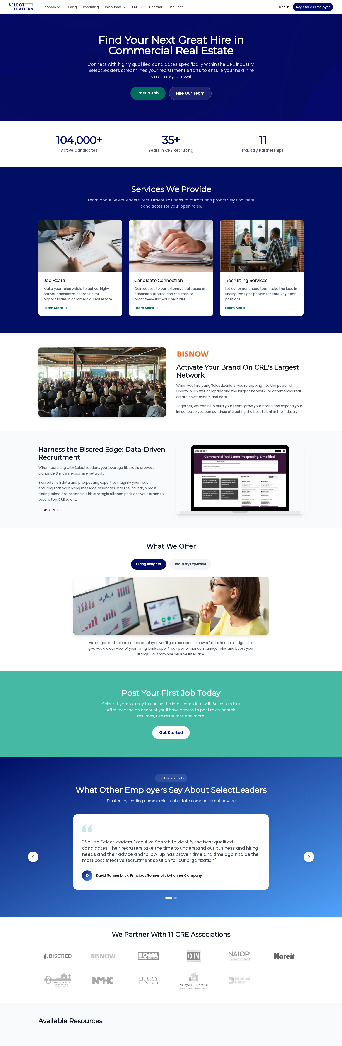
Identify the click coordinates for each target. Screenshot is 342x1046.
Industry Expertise (190, 564)
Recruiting (91, 7)
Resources (115, 7)
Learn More (56, 307)
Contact (155, 7)
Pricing (71, 7)
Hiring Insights (148, 564)
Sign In (284, 7)
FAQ (137, 7)
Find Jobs (175, 7)
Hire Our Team (190, 93)
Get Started (171, 732)
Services (51, 7)
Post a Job (148, 93)
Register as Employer (313, 7)
